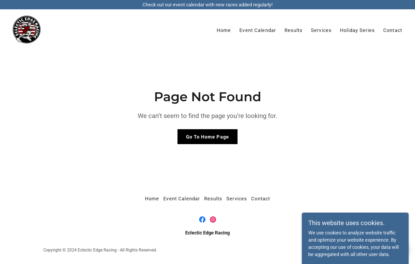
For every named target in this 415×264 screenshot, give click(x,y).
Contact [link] (392, 30)
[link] (27, 29)
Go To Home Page (207, 137)
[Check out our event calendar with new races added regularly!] (207, 4)
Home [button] (152, 198)
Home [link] (224, 30)
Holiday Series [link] (357, 30)
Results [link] (293, 30)
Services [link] (321, 30)
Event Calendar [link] (257, 30)
